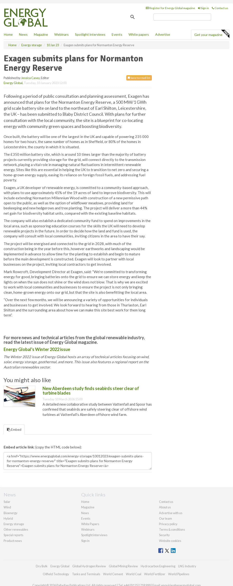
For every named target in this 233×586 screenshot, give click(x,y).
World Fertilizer (154, 574)
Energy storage (14, 524)
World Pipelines (178, 574)
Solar (7, 502)
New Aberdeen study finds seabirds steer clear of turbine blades (91, 391)
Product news (13, 541)
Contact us (220, 8)
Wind (7, 507)
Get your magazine (211, 34)
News (85, 513)
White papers (139, 34)
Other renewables (16, 529)
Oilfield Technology (56, 574)
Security (164, 535)
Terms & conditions (172, 529)
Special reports (13, 535)
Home (8, 34)
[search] (182, 17)
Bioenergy (11, 513)
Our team (165, 518)
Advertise (162, 34)
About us (165, 507)
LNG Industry (187, 566)
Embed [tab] (14, 429)
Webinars (61, 34)
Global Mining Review (123, 566)
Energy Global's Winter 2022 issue (37, 349)
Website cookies (170, 541)
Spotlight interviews (90, 34)
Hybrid (8, 518)
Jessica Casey (30, 78)
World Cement (113, 574)
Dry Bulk (42, 566)
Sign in (203, 8)
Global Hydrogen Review (89, 566)
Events (117, 34)
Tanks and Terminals (86, 574)
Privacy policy (168, 524)
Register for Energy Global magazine (170, 8)
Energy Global (13, 83)
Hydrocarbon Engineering (158, 566)
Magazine (41, 34)
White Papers (90, 524)
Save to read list (139, 78)
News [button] (23, 34)
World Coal (133, 574)
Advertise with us (170, 513)
